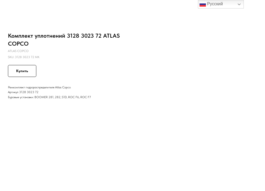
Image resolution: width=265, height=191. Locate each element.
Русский (211, 4)
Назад (13, 8)
